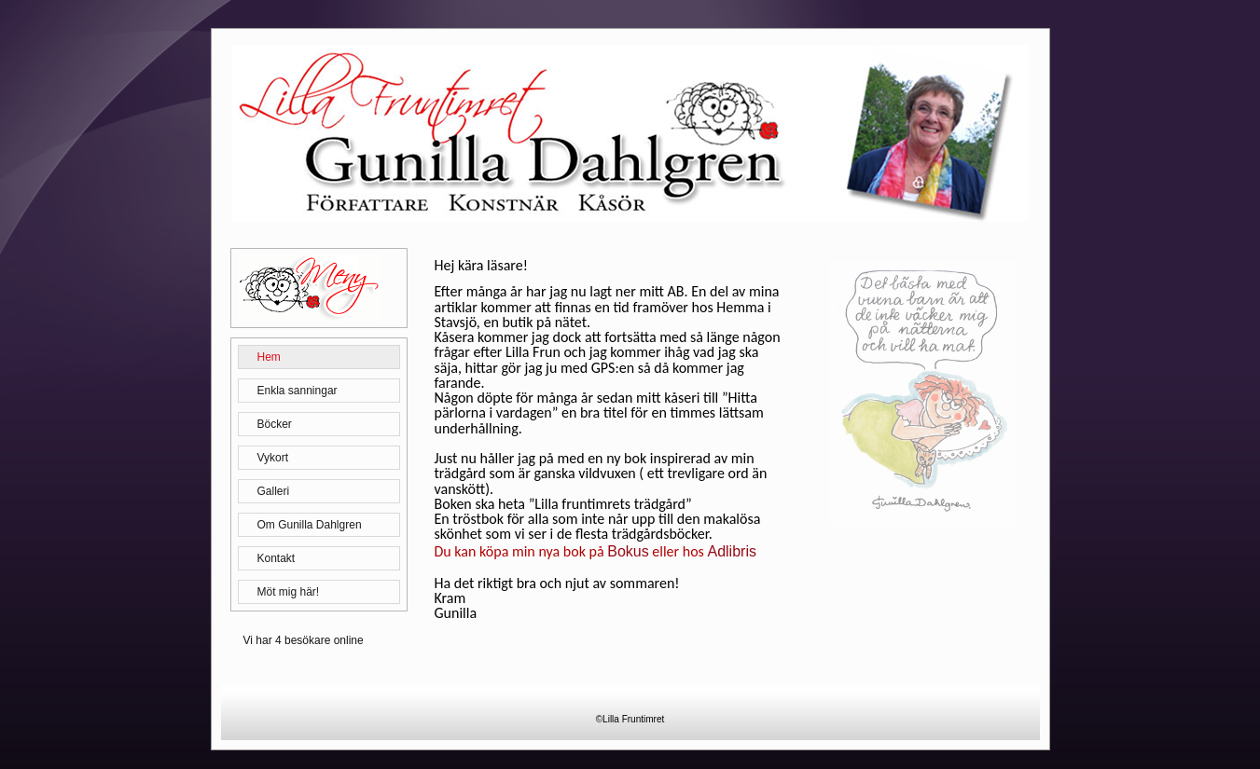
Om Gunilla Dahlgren (309, 524)
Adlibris (731, 551)
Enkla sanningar (297, 390)
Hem (269, 357)
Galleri (273, 491)
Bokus (627, 551)
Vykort (273, 457)
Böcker (274, 424)
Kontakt (276, 558)
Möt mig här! (288, 591)
